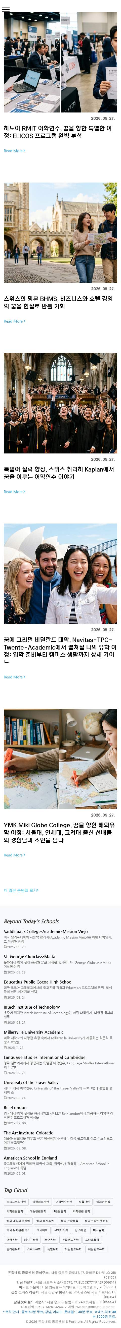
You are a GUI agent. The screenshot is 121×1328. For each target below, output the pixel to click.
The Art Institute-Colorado (29, 1132)
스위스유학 (34, 1249)
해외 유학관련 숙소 (18, 1230)
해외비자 (42, 1230)
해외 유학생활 (69, 1221)
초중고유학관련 (16, 1202)
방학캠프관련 (40, 1202)
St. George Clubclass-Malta (29, 956)
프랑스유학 (92, 1240)
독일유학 (52, 1249)
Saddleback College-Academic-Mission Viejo (46, 931)
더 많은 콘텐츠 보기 (21, 890)
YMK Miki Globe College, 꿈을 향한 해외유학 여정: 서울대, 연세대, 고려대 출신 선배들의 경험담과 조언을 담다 (59, 832)
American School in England (30, 1158)
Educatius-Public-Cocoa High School (38, 981)
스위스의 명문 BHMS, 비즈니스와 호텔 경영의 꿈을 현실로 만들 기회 (58, 302)
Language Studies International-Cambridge (45, 1057)
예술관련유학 (38, 1211)
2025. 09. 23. (15, 1073)
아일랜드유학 (73, 1249)
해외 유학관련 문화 (96, 1221)
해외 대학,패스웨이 (18, 1221)
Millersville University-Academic (33, 1032)
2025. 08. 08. (15, 1148)
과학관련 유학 (81, 1211)
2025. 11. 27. (14, 1048)
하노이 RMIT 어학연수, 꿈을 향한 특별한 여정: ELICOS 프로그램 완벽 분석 (58, 131)
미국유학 (98, 1230)
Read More (14, 150)
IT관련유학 (59, 1211)
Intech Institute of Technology (32, 1007)
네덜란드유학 (96, 1249)
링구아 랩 (81, 1230)
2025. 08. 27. (15, 1022)
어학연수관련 (64, 1202)
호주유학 (50, 1240)
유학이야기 (61, 1230)
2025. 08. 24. (15, 997)
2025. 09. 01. (15, 1173)
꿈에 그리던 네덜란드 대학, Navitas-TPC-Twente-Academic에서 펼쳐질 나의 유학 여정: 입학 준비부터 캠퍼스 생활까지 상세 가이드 (60, 651)
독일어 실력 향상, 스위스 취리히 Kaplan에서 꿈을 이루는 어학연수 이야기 (59, 472)
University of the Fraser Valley (31, 1082)
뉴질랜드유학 (70, 1240)
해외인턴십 (103, 1202)
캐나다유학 (31, 1240)
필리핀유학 (13, 1249)
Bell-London (15, 1107)
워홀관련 (84, 1202)
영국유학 (12, 1240)
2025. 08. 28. (15, 947)
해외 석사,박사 (45, 1221)
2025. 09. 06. (15, 1123)
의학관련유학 (15, 1211)
